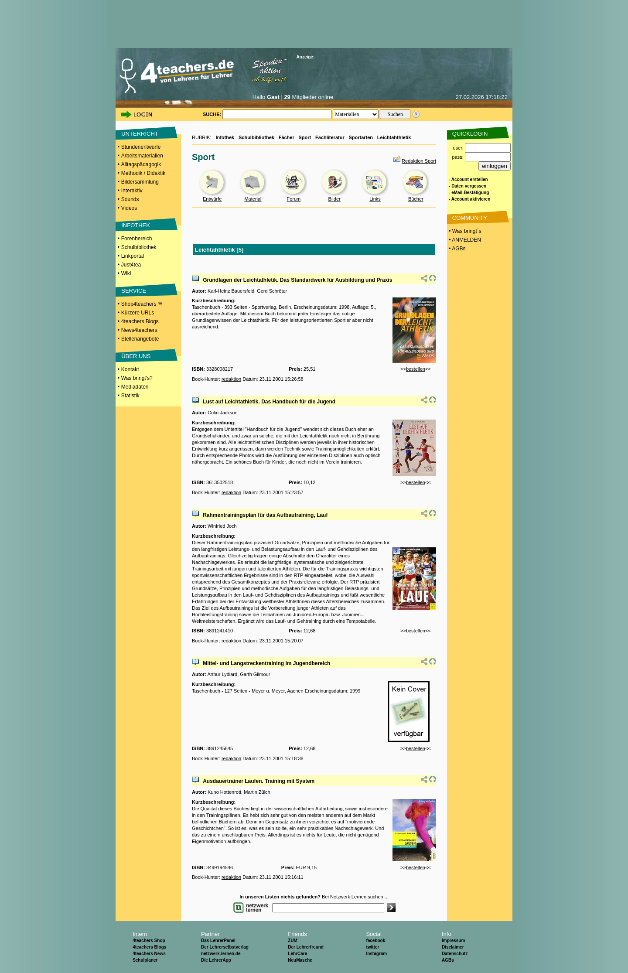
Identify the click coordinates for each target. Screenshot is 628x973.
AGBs (448, 960)
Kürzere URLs (137, 313)
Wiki (126, 273)
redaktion (231, 379)
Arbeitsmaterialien (142, 156)
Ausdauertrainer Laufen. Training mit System (258, 781)
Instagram (376, 953)
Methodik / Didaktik (143, 173)
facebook (375, 940)
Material (252, 198)
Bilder (334, 198)
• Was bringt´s (464, 231)
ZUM (292, 940)
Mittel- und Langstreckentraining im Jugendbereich (266, 663)
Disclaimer (453, 947)
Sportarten (360, 137)
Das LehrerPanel (218, 940)
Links (375, 198)
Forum (293, 198)
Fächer (286, 137)
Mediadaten (135, 387)
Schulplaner (145, 960)
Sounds (130, 199)
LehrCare (297, 953)
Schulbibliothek (139, 247)
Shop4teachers (141, 304)
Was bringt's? (137, 378)
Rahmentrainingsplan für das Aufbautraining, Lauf (265, 515)
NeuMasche (300, 960)
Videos (129, 208)
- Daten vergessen (467, 186)
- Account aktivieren (469, 199)
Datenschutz (455, 953)
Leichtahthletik (394, 137)
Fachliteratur (330, 137)
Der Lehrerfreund (306, 947)
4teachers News (149, 953)
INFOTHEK (135, 225)
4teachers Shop (149, 940)
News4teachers (139, 330)
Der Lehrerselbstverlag (225, 947)
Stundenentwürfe (141, 147)
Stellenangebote (140, 339)
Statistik (130, 396)
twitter (372, 947)
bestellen (415, 369)
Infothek (224, 137)
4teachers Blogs (140, 321)
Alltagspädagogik (141, 164)
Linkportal (132, 256)
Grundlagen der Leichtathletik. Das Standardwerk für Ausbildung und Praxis (297, 280)
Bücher (415, 198)
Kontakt (130, 369)
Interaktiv (132, 191)
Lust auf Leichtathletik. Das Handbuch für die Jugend (269, 402)
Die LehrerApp (216, 960)
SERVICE (133, 290)
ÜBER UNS (135, 356)
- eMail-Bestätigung (469, 192)
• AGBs (456, 249)
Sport (305, 137)
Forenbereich (136, 239)
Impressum (453, 940)
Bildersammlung (140, 182)
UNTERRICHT (139, 133)
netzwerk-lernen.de (221, 953)
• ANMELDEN (464, 240)
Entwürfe (212, 198)
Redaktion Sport (419, 161)
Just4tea (131, 265)
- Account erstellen (468, 179)
